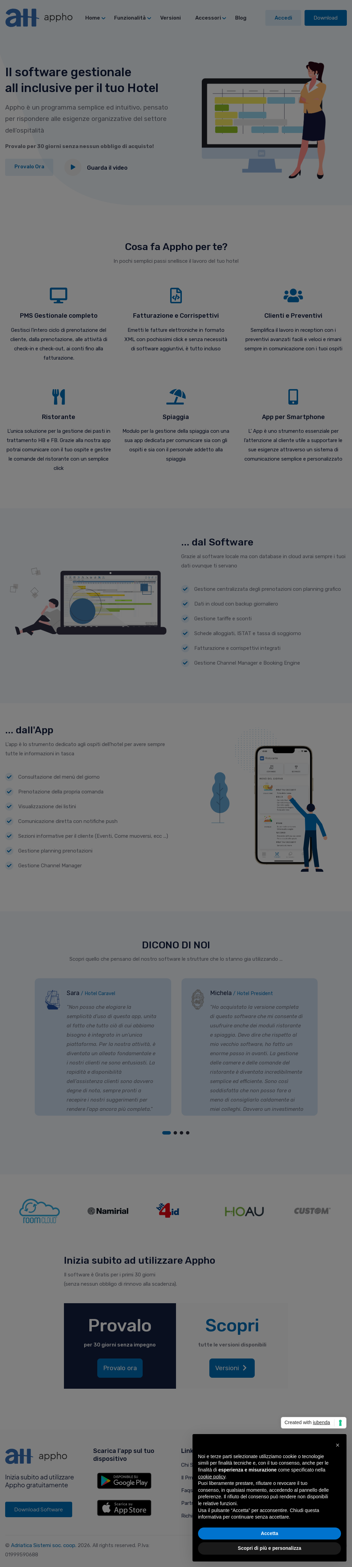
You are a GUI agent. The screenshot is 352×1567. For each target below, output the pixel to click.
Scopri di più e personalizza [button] (269, 1548)
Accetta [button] (269, 1533)
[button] (337, 1445)
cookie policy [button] (211, 1476)
